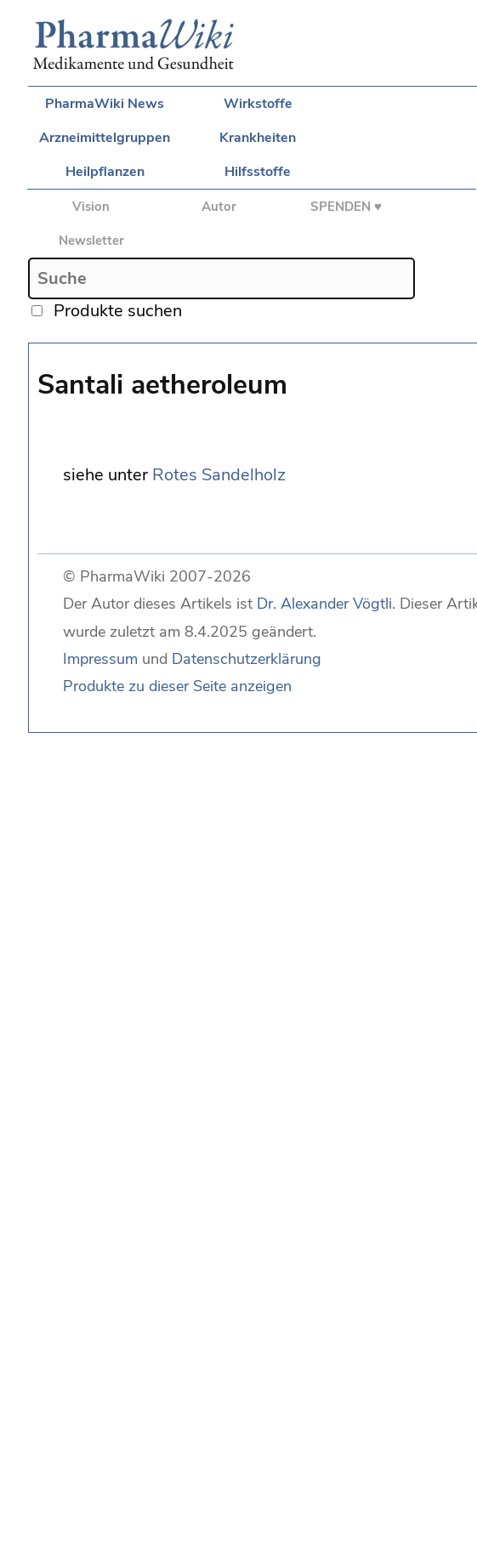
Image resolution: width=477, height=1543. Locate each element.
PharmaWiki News (104, 103)
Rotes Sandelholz (219, 474)
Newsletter (91, 240)
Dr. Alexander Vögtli (324, 603)
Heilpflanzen (105, 171)
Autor (219, 206)
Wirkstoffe (258, 103)
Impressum (100, 659)
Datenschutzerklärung (246, 659)
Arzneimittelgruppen (104, 137)
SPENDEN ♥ (346, 206)
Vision (91, 206)
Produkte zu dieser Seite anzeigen (177, 686)
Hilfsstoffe (257, 171)
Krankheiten (257, 137)
